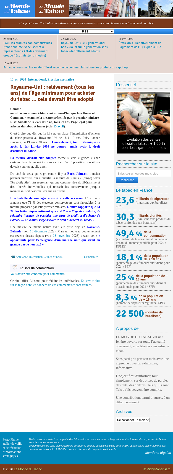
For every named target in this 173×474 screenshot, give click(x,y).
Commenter (91, 257)
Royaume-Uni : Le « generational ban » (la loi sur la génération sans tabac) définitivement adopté (84, 47)
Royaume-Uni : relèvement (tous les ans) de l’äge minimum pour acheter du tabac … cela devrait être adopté (52, 93)
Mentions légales (158, 453)
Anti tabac (22, 257)
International (37, 79)
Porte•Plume (10, 439)
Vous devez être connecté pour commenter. (37, 274)
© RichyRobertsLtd (157, 469)
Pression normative (60, 79)
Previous (123, 118)
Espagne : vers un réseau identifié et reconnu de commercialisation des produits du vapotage (65, 67)
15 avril (58, 126)
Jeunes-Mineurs (53, 257)
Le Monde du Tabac (28, 469)
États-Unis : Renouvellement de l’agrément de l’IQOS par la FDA (140, 45)
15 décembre (38, 231)
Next (163, 118)
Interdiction (36, 257)
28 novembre (62, 235)
